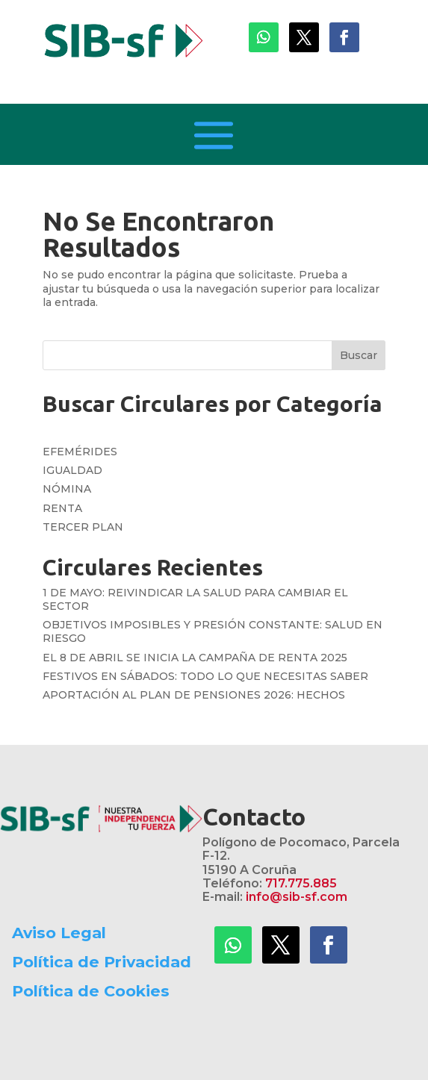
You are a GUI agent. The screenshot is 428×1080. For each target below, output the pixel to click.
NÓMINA (67, 489)
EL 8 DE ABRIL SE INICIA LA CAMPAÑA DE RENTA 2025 (195, 657)
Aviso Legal (59, 932)
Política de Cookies (91, 990)
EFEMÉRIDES (80, 451)
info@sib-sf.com (296, 897)
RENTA (62, 508)
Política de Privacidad (101, 961)
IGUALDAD (72, 470)
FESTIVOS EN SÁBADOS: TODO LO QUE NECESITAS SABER (205, 676)
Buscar (358, 355)
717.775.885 (301, 883)
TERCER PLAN (83, 527)
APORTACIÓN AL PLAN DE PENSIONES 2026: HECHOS (194, 695)
